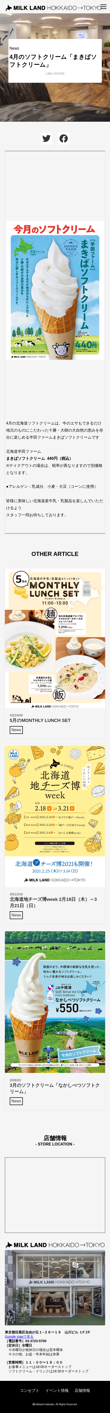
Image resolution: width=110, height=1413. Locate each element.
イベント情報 (57, 1390)
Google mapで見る (19, 1337)
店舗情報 (82, 1390)
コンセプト (29, 1390)
